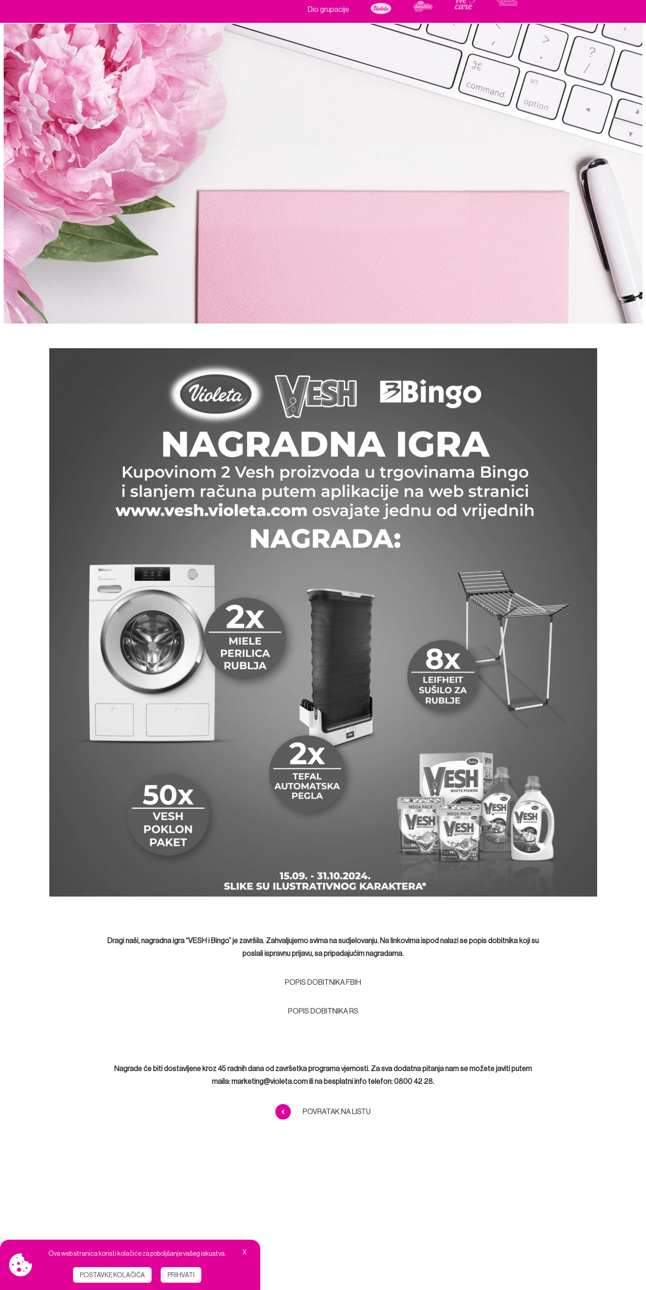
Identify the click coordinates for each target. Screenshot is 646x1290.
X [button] (244, 1252)
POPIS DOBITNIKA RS (323, 1011)
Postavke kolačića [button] (112, 1275)
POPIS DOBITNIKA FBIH (323, 982)
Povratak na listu (323, 1111)
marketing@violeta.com (269, 1081)
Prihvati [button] (181, 1275)
